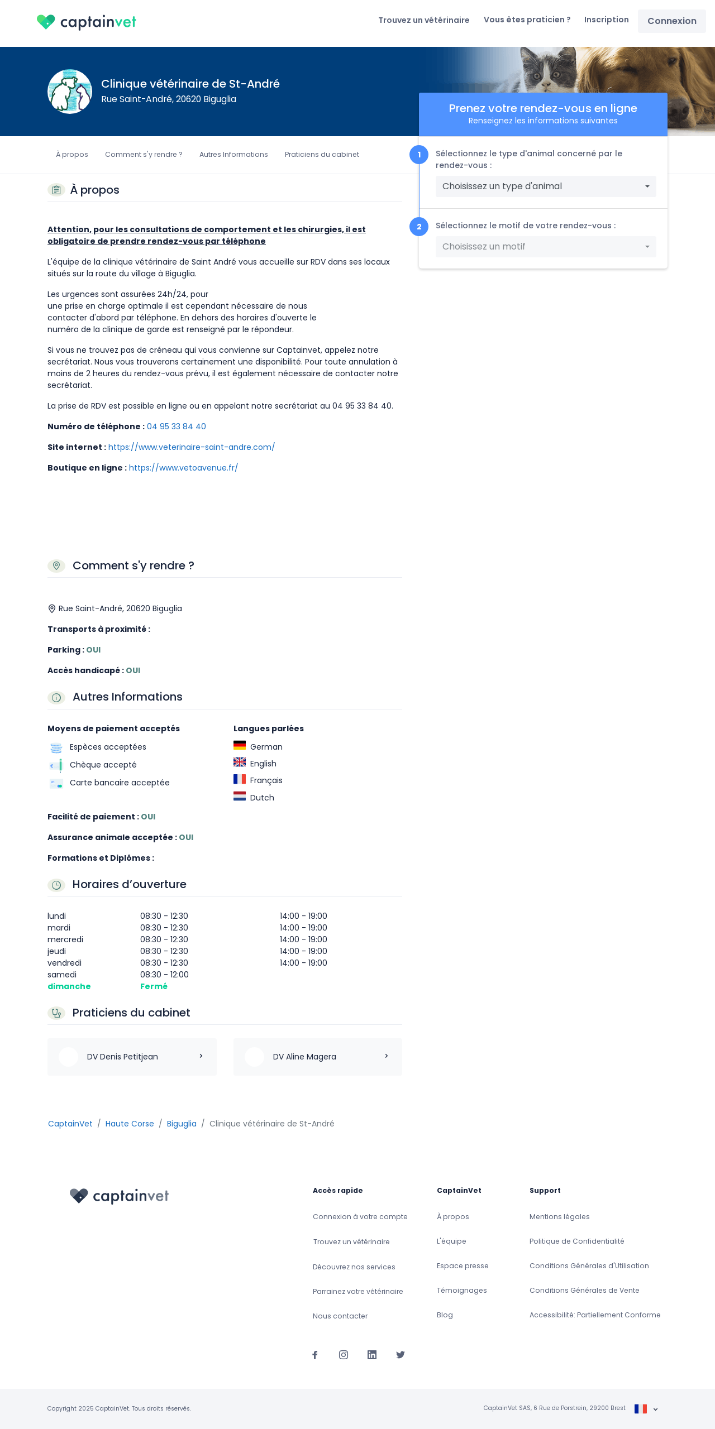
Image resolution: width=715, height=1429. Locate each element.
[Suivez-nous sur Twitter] (400, 1354)
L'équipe (451, 1241)
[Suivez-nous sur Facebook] (315, 1354)
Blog (445, 1315)
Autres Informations (233, 154)
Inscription (606, 19)
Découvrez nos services (354, 1267)
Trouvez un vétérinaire (424, 20)
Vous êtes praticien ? (527, 19)
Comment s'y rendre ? (144, 154)
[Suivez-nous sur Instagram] (343, 1354)
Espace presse (463, 1265)
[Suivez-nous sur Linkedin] (372, 1354)
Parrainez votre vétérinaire (358, 1291)
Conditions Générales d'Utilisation (589, 1265)
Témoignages (462, 1290)
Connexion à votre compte (360, 1216)
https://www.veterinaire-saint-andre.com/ (191, 447)
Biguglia (182, 1123)
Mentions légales (560, 1216)
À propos (72, 154)
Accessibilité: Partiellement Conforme (595, 1315)
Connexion (672, 21)
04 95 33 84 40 (176, 426)
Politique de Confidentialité (577, 1241)
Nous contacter (340, 1316)
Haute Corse (130, 1123)
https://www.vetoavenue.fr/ (184, 467)
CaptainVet (70, 1123)
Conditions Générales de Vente (585, 1290)
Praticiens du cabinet (322, 154)
